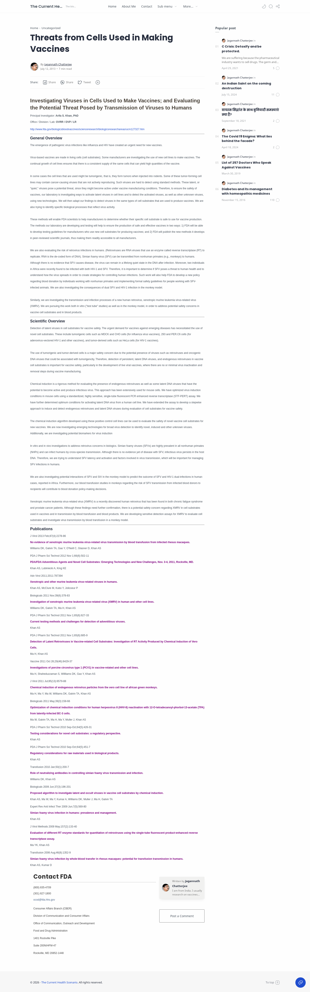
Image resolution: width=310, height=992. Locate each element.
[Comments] (276, 68)
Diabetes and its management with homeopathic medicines (247, 191)
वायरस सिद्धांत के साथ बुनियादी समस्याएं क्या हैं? (250, 112)
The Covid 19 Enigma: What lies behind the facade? (247, 138)
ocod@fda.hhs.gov (44, 899)
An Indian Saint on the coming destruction (246, 85)
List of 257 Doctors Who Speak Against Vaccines (246, 164)
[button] (264, 6)
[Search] (271, 6)
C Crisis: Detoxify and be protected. (242, 48)
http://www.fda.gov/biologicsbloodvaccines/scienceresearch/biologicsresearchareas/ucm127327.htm (87, 129)
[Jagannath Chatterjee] (58, 64)
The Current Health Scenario (47, 6)
